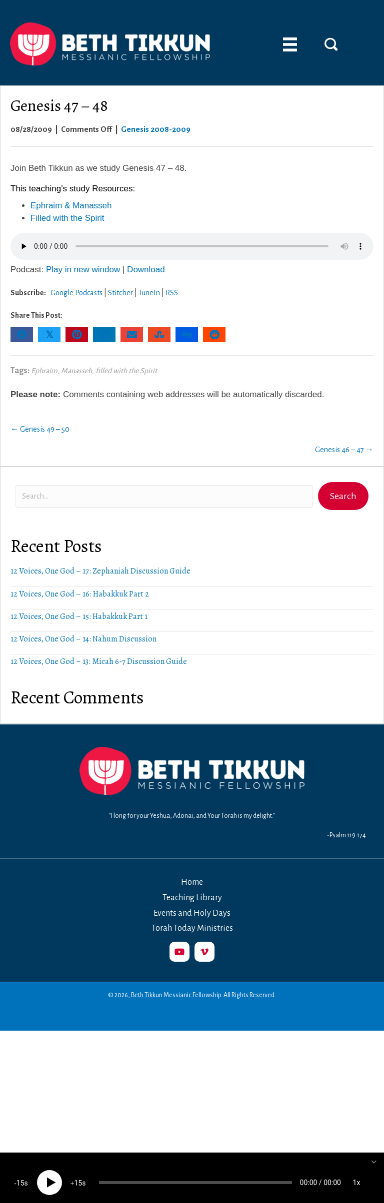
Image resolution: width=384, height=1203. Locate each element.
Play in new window (83, 269)
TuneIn (149, 293)
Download (146, 269)
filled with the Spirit (126, 371)
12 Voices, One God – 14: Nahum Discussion (83, 638)
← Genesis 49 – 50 (40, 429)
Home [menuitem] (192, 882)
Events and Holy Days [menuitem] (192, 913)
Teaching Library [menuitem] (192, 897)
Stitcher (120, 293)
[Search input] (164, 496)
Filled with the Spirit (67, 218)
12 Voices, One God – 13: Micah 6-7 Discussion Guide (98, 661)
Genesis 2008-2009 (155, 129)
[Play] (49, 1173)
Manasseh (76, 371)
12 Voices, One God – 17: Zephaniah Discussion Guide (100, 571)
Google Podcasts (76, 293)
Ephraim (44, 371)
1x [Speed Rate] (356, 1173)
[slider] (195, 1173)
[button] (331, 43)
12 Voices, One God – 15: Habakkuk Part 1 (79, 616)
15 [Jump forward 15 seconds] (78, 1174)
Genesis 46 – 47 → (344, 450)
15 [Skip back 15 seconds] (20, 1174)
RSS (172, 293)
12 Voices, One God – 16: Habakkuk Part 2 (79, 594)
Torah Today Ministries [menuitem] (192, 928)
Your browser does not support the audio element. (192, 246)
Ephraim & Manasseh (71, 205)
